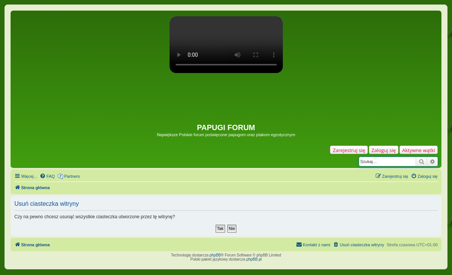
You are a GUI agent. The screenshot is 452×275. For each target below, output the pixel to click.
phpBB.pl (254, 259)
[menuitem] (47, 176)
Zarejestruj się (349, 150)
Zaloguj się (384, 150)
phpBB (215, 255)
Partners (72, 176)
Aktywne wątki (418, 150)
